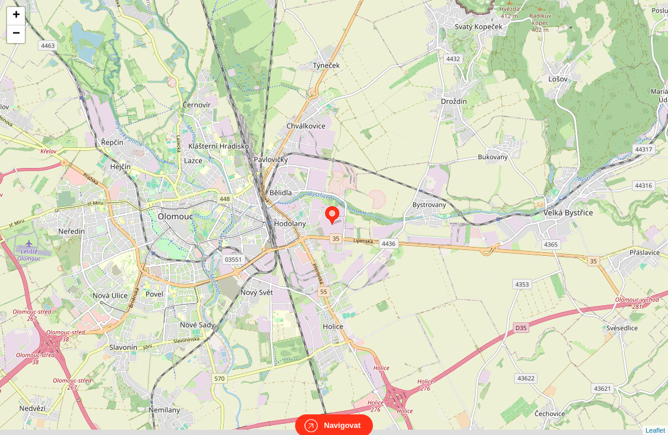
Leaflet (655, 419)
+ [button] (16, 16)
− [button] (16, 34)
